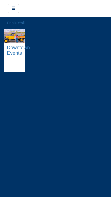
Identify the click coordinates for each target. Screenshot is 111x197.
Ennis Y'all (16, 23)
